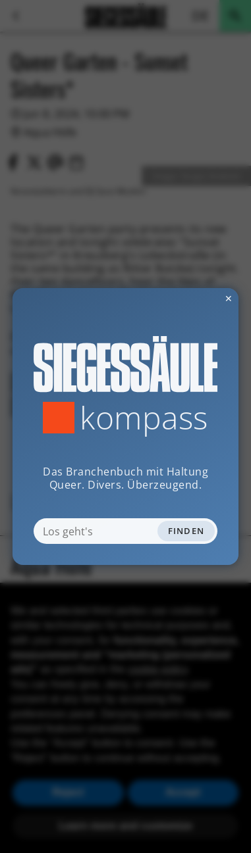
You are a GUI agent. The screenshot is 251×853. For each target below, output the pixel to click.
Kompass (144, 417)
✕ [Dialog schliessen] (196, 298)
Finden (186, 531)
